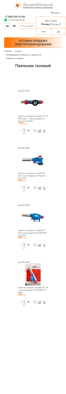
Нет (44, 31)
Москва (55, 12)
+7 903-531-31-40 (14, 16)
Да (58, 31)
